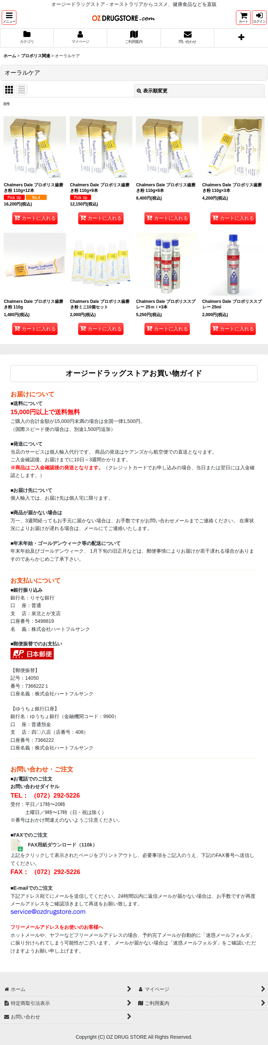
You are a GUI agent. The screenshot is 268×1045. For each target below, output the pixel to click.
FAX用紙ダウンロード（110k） (62, 845)
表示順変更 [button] (152, 91)
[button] (9, 17)
